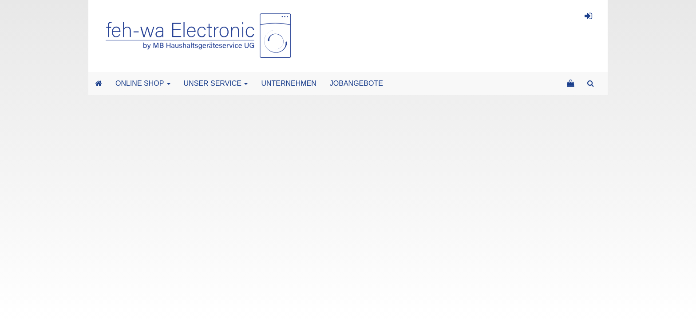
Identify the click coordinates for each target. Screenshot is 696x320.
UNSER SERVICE (216, 83)
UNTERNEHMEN (288, 83)
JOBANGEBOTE (356, 83)
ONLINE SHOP (142, 83)
